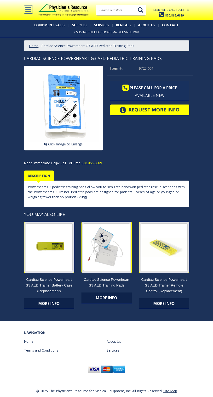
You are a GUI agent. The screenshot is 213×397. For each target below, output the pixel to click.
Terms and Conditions (41, 350)
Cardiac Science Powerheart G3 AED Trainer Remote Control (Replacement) (164, 285)
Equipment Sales (49, 25)
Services (101, 25)
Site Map (170, 391)
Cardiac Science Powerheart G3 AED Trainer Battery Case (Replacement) (49, 285)
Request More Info (149, 110)
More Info (49, 303)
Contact (170, 25)
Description (39, 175)
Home (34, 46)
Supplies (79, 25)
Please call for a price (149, 87)
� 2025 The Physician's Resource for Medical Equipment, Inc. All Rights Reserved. (99, 391)
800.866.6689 (91, 163)
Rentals (123, 25)
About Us (146, 25)
